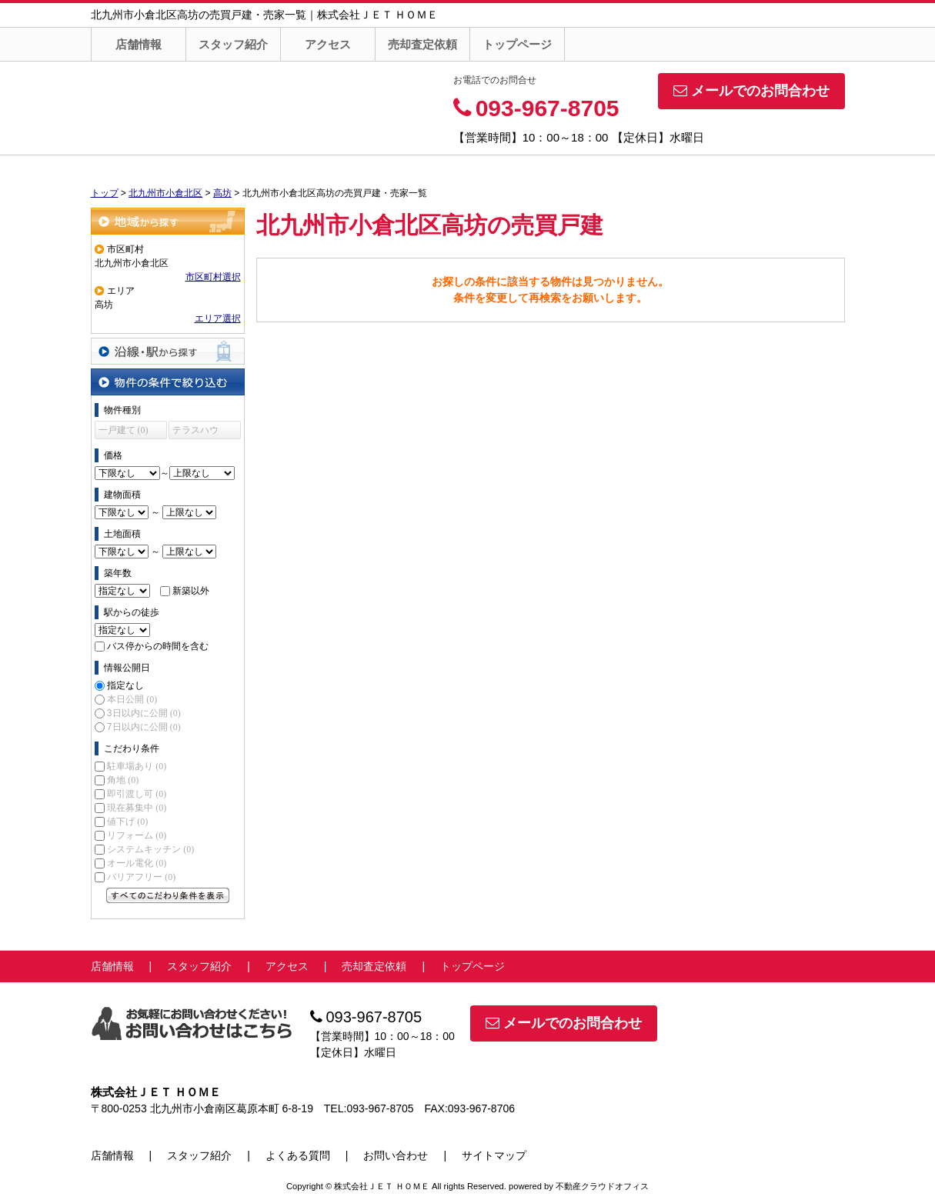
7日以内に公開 (144, 727)
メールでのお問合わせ (751, 90)
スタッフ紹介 (233, 44)
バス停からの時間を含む (158, 646)
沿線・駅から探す (168, 351)
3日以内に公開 (144, 713)
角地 (123, 780)
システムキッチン (150, 849)
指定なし (125, 685)
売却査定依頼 (422, 44)
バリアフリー (141, 877)
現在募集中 (136, 807)
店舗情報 (138, 44)
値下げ (127, 821)
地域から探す (168, 221)
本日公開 (132, 699)
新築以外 (190, 590)
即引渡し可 (136, 793)
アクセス (328, 44)
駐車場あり (136, 766)
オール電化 (136, 863)
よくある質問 (297, 1155)
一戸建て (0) (124, 430)
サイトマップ (494, 1155)
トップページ (517, 44)
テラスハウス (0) (195, 432)
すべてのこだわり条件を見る (167, 895)
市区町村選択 (213, 277)
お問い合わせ (395, 1155)
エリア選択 (218, 318)
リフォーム (136, 835)
